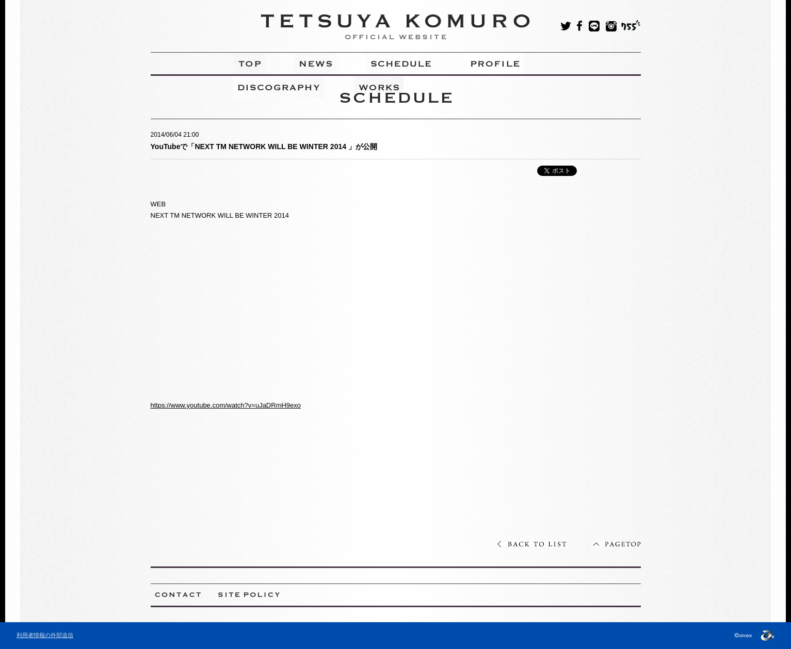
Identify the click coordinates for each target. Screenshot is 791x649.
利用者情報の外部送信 (45, 635)
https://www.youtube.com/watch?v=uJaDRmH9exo (226, 405)
